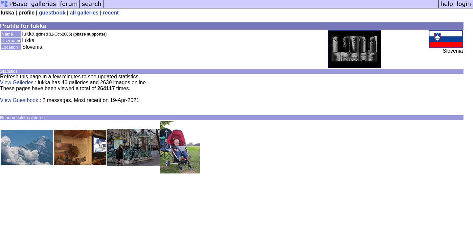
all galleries (84, 12)
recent (111, 12)
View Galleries (17, 82)
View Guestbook (19, 100)
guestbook (52, 12)
